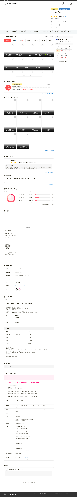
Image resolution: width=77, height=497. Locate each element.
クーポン (56, 31)
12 (65, 50)
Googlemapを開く (29, 227)
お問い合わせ (71, 493)
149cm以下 (31, 194)
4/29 (43, 40)
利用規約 (45, 493)
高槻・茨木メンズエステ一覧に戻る (29, 482)
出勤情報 (14, 31)
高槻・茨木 (18, 282)
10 (61, 57)
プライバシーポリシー (50, 493)
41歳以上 (20, 202)
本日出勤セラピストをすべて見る (29, 75)
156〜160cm (31, 197)
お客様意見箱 (41, 493)
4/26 (21, 40)
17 (57, 50)
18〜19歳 (20, 194)
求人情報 (69, 31)
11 (57, 57)
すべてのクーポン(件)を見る (47, 93)
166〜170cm (31, 200)
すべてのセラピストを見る (48, 150)
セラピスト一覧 (22, 31)
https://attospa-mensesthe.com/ (22, 285)
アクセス (63, 31)
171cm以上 (31, 202)
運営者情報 (66, 493)
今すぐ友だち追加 (25, 457)
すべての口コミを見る (49, 172)
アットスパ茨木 (56, 12)
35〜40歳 (20, 200)
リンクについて (61, 493)
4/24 (7, 40)
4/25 (14, 40)
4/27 (28, 40)
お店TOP (7, 31)
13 (69, 50)
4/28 (36, 40)
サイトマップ (36, 493)
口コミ (50, 31)
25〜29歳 (20, 197)
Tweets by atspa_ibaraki (10, 366)
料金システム (36, 31)
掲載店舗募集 (56, 493)
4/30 (50, 40)
